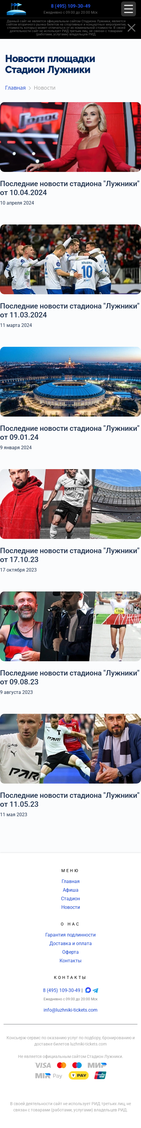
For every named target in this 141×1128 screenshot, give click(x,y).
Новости (70, 907)
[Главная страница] (16, 9)
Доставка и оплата (70, 943)
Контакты (70, 961)
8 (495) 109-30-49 (70, 6)
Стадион (70, 898)
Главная (71, 881)
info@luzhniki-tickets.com (70, 1010)
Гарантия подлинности (70, 935)
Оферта (70, 952)
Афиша (70, 890)
